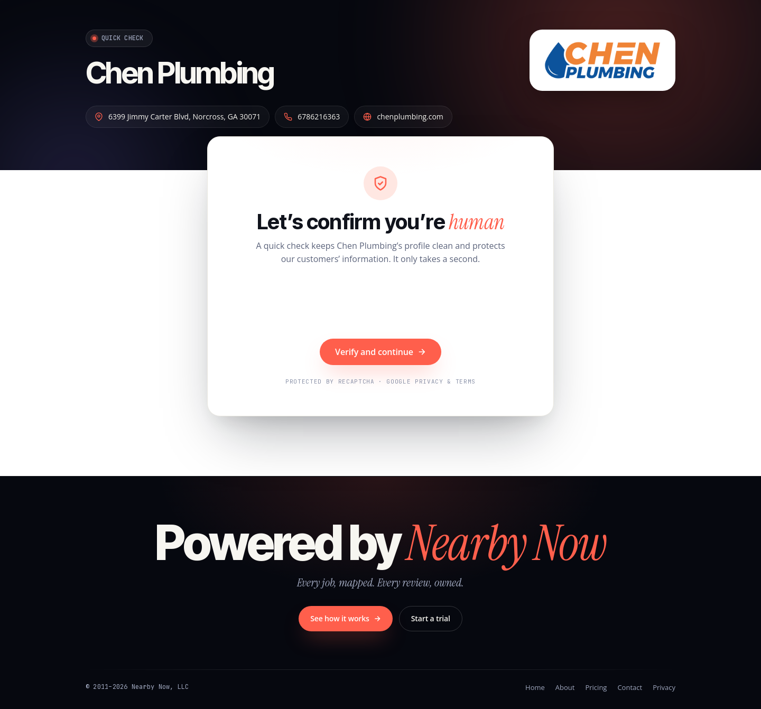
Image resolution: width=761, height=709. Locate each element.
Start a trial (430, 618)
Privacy (664, 687)
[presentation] (380, 303)
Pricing (596, 687)
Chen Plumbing (179, 73)
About (565, 687)
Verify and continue (380, 352)
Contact (629, 687)
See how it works (345, 618)
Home (535, 687)
